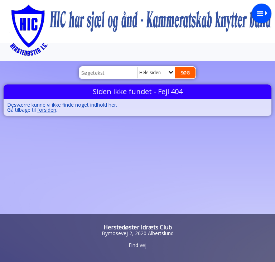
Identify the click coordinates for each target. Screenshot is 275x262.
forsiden (46, 109)
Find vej (137, 245)
